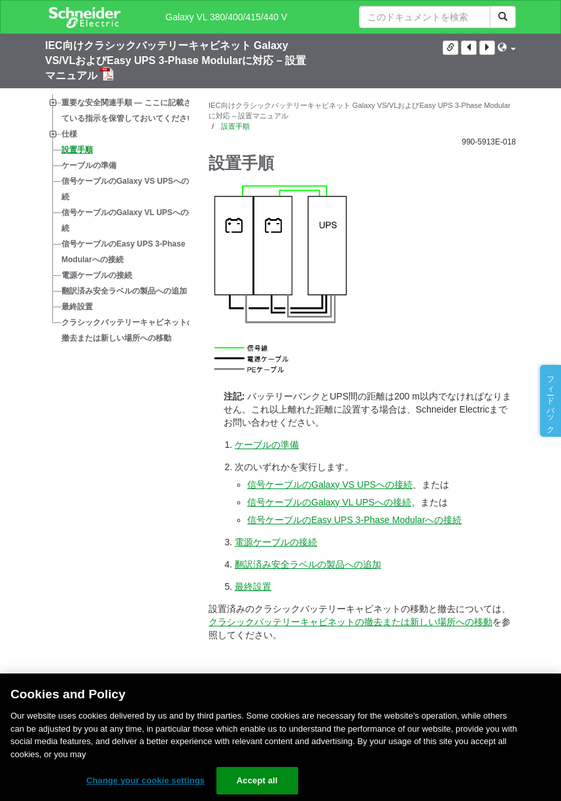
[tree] (117, 220)
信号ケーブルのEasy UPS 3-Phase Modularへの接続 (123, 251)
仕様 (69, 134)
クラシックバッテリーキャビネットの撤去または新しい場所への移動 (128, 330)
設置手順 (77, 149)
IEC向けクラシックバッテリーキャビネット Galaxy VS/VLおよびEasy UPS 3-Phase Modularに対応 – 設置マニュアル (175, 60)
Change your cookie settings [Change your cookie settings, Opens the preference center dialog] (145, 780)
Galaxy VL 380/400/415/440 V (226, 17)
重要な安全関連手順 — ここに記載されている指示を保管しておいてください (130, 110)
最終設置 (77, 306)
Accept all (257, 780)
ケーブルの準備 (88, 165)
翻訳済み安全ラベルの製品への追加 (124, 291)
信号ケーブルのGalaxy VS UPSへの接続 (129, 189)
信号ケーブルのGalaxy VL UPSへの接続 (128, 220)
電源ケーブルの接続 (96, 275)
